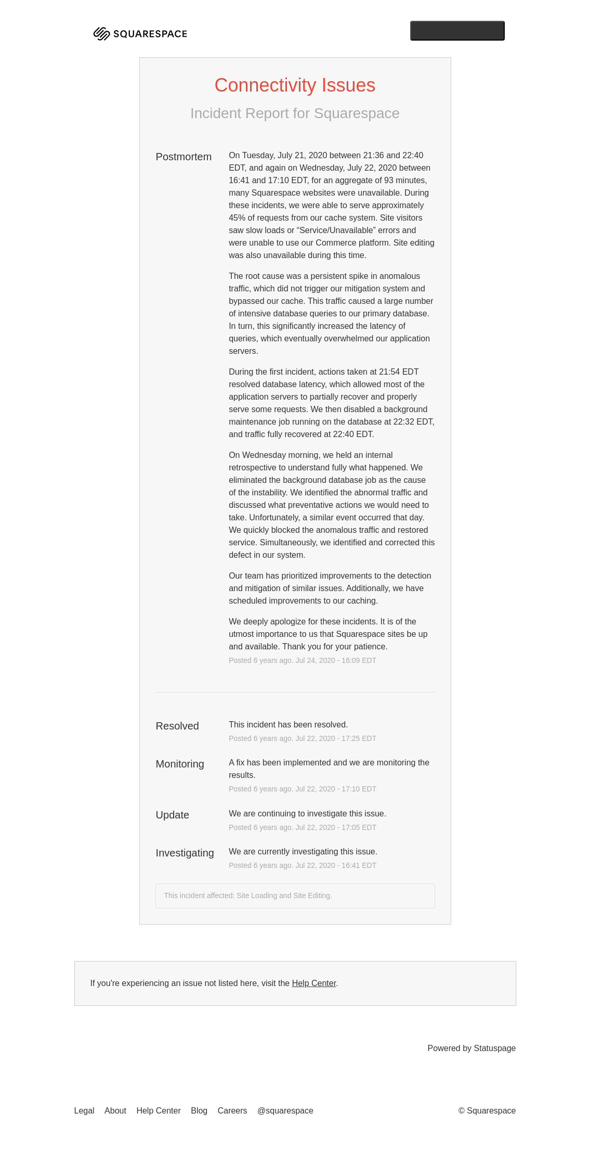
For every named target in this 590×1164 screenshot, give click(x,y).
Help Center (314, 983)
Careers (232, 1110)
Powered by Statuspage (472, 1048)
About (115, 1110)
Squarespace (357, 113)
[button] (458, 30)
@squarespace (285, 1110)
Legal (84, 1110)
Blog (199, 1110)
